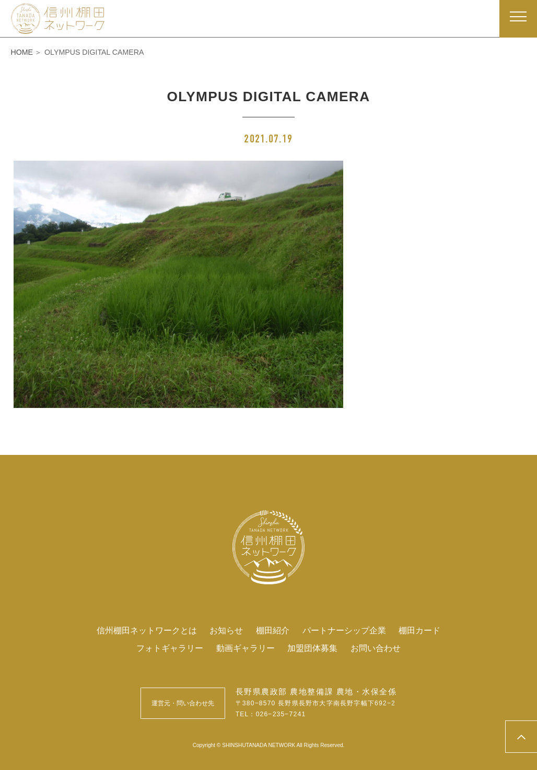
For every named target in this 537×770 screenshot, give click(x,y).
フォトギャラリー (169, 648)
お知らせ (226, 630)
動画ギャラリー (245, 648)
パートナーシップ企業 (344, 630)
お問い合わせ (376, 648)
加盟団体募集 (312, 648)
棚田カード (419, 630)
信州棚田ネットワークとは (147, 630)
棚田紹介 (272, 630)
